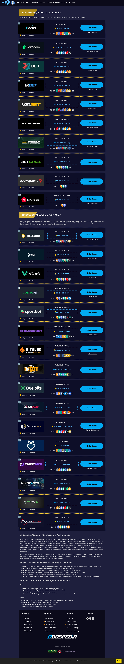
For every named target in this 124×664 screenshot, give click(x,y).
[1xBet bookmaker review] (91, 89)
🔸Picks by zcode (49, 621)
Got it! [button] (118, 661)
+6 (72, 129)
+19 (72, 241)
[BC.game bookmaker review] (91, 239)
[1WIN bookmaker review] (91, 32)
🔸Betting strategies (71, 625)
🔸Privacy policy (27, 631)
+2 (72, 53)
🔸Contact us (26, 621)
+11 (72, 34)
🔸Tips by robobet (50, 625)
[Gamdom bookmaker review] (91, 51)
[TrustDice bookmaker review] (91, 468)
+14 (72, 260)
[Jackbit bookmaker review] (91, 296)
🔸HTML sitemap (28, 625)
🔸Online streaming (50, 628)
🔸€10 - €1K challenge (72, 628)
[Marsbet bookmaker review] (91, 203)
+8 (72, 374)
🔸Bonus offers (70, 618)
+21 (72, 336)
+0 (68, 186)
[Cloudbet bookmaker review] (91, 335)
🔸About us (26, 618)
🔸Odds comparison (50, 631)
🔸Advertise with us (71, 621)
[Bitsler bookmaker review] (91, 354)
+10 (72, 451)
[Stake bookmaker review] (91, 258)
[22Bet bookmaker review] (91, 70)
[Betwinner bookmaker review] (91, 146)
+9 (72, 317)
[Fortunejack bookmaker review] (91, 430)
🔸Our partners (49, 618)
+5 (72, 167)
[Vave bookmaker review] (91, 277)
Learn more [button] (83, 661)
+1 (72, 279)
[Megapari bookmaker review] (91, 127)
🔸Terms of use (27, 628)
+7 (72, 72)
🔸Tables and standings (73, 631)
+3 (72, 489)
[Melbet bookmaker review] (91, 108)
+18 (72, 148)
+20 (72, 91)
